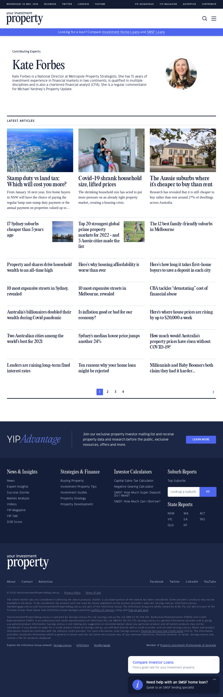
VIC (170, 519)
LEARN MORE (201, 439)
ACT (202, 513)
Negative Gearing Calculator (134, 486)
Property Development (77, 504)
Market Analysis (18, 498)
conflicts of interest (102, 610)
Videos (12, 504)
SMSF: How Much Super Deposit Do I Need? (137, 494)
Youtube (100, 4)
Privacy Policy (72, 593)
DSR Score (14, 522)
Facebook (50, 4)
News (11, 481)
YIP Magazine (168, 4)
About (11, 581)
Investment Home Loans (120, 32)
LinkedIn (83, 4)
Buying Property (72, 481)
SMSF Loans (156, 32)
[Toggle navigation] (213, 18)
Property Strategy (73, 498)
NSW (171, 513)
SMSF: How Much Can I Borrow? (137, 501)
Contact (27, 581)
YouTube (210, 581)
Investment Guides (74, 492)
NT (185, 525)
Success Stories (18, 492)
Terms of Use (93, 593)
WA (186, 513)
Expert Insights (17, 486)
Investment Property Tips (78, 486)
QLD (171, 525)
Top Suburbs (177, 481)
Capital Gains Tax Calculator (134, 481)
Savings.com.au (63, 645)
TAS (202, 519)
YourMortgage (102, 645)
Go (208, 491)
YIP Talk (12, 516)
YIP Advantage (144, 4)
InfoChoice (82, 645)
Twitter (67, 4)
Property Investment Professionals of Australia (188, 645)
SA (186, 519)
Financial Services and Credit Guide (162, 631)
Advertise (189, 4)
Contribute (209, 4)
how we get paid (138, 610)
